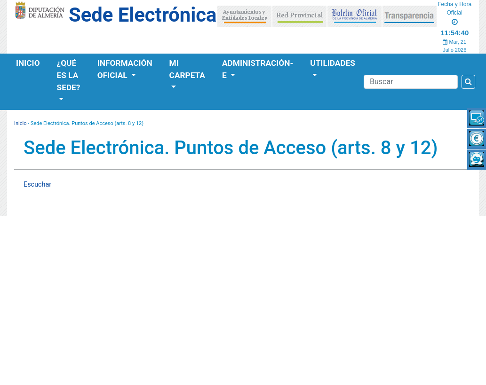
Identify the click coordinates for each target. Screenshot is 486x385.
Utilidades (332, 63)
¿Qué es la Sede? (68, 75)
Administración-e (257, 69)
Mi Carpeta (187, 69)
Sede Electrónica (142, 14)
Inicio (28, 63)
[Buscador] (411, 82)
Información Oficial (124, 69)
